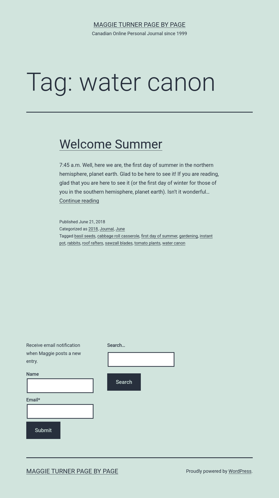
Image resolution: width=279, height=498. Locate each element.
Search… (116, 345)
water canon (173, 243)
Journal (107, 228)
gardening (188, 236)
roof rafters (92, 243)
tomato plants (148, 243)
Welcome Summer (110, 144)
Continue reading (79, 201)
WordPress (240, 471)
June (120, 228)
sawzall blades (119, 243)
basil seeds (84, 236)
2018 (93, 228)
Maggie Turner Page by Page (139, 24)
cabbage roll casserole (118, 236)
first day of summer (159, 236)
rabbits (73, 243)
